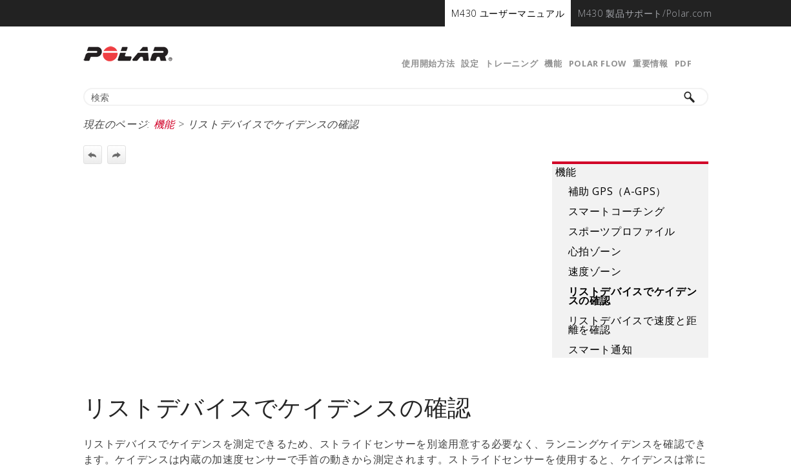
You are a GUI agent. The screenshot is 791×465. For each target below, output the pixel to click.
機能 (553, 63)
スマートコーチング (616, 211)
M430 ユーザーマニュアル (507, 13)
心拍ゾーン (595, 251)
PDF (683, 63)
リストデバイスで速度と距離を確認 (632, 324)
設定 (469, 63)
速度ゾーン (595, 271)
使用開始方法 (428, 63)
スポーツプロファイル (621, 231)
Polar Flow (597, 63)
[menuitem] (508, 13)
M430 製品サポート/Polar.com (645, 13)
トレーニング (511, 63)
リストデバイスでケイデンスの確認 (632, 295)
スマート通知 (600, 349)
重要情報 (650, 63)
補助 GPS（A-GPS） (617, 191)
